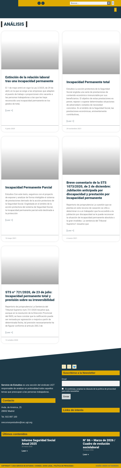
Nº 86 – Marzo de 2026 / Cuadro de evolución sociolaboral (99, 444)
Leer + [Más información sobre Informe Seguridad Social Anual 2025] (25, 451)
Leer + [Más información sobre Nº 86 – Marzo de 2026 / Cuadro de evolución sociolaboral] (86, 454)
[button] (113, 3)
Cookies (38, 466)
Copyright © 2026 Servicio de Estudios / (18, 466)
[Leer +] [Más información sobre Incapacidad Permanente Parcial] (9, 220)
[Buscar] (108, 3)
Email (64, 379)
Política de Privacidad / (64, 466)
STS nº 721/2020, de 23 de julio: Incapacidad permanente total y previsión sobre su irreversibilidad (29, 296)
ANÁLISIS (14, 24)
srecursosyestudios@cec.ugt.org (16, 422)
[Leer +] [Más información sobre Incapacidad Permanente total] (70, 121)
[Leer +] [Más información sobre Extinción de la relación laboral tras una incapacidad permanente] (9, 110)
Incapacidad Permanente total (88, 82)
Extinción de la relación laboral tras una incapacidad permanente (29, 79)
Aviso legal (48, 466)
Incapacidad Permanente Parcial (28, 187)
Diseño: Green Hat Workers (107, 466)
